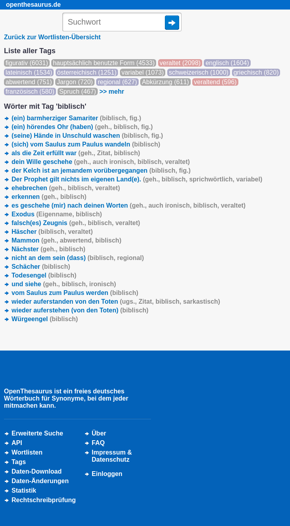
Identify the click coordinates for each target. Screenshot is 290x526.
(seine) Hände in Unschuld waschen (87, 135)
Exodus (57, 214)
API (17, 442)
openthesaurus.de (33, 4)
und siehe (64, 284)
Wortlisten (27, 452)
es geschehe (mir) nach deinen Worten (129, 205)
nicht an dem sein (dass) (78, 257)
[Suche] (122, 23)
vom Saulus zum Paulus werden (75, 292)
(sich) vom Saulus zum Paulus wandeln (86, 144)
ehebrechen (66, 188)
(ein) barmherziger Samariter (76, 118)
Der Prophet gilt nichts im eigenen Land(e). (137, 179)
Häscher (52, 231)
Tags (19, 462)
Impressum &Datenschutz (112, 456)
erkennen (49, 196)
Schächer (41, 266)
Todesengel (44, 275)
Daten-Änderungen (40, 481)
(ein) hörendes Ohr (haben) (82, 126)
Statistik (24, 490)
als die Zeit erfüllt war (76, 153)
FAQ (98, 442)
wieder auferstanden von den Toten (116, 301)
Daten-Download (37, 471)
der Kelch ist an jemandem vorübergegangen (101, 170)
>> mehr (111, 91)
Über (99, 433)
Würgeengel (45, 319)
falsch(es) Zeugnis (76, 223)
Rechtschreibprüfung (44, 500)
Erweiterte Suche (37, 433)
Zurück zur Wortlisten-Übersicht (52, 37)
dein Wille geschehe (101, 161)
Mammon (66, 240)
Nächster (48, 249)
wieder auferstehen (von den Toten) (80, 310)
